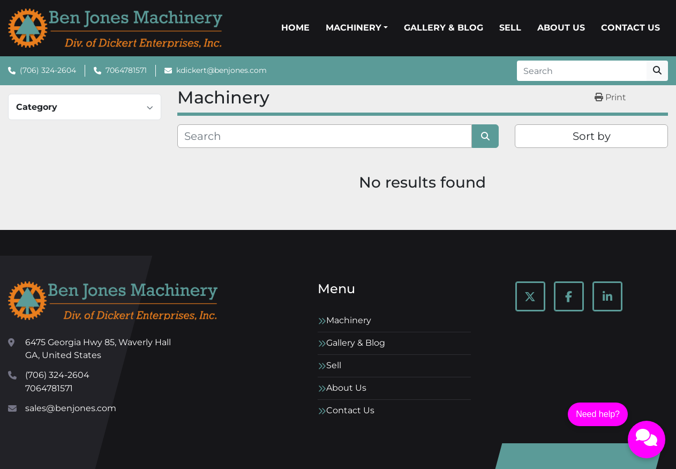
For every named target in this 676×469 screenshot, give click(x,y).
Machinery (353, 28)
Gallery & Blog (443, 28)
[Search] (582, 71)
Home (295, 28)
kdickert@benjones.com (221, 70)
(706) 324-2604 (48, 70)
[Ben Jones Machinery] (112, 300)
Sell (510, 28)
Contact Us (630, 28)
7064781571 (126, 70)
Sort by (592, 136)
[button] (357, 27)
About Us (561, 28)
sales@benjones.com (70, 408)
